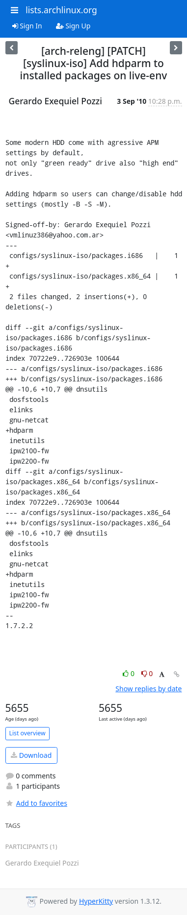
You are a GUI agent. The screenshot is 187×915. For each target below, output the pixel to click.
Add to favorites (36, 803)
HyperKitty (96, 901)
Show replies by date (148, 688)
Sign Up (73, 25)
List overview (27, 733)
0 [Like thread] (129, 673)
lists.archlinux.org (61, 10)
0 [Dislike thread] (147, 673)
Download (31, 755)
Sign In (27, 25)
